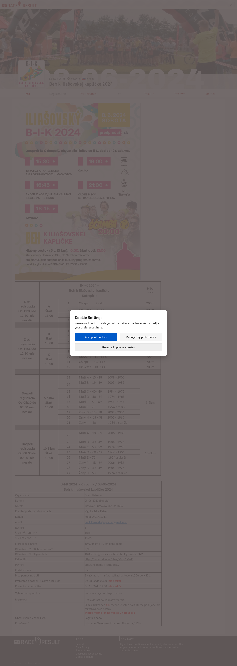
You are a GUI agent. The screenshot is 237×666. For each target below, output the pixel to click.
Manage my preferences (141, 337)
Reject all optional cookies (118, 347)
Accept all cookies (96, 337)
